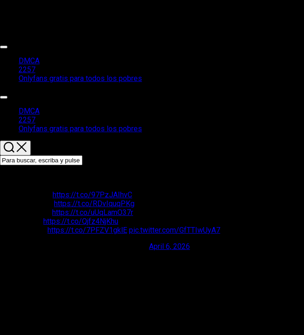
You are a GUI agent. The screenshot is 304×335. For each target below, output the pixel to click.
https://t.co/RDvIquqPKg (94, 203)
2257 (27, 69)
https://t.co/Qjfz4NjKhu (80, 221)
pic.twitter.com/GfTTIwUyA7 (174, 230)
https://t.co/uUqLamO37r (92, 212)
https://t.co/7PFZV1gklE (87, 230)
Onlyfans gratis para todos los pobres (80, 78)
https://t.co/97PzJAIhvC (92, 194)
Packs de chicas (27, 11)
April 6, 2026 (169, 246)
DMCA (29, 60)
